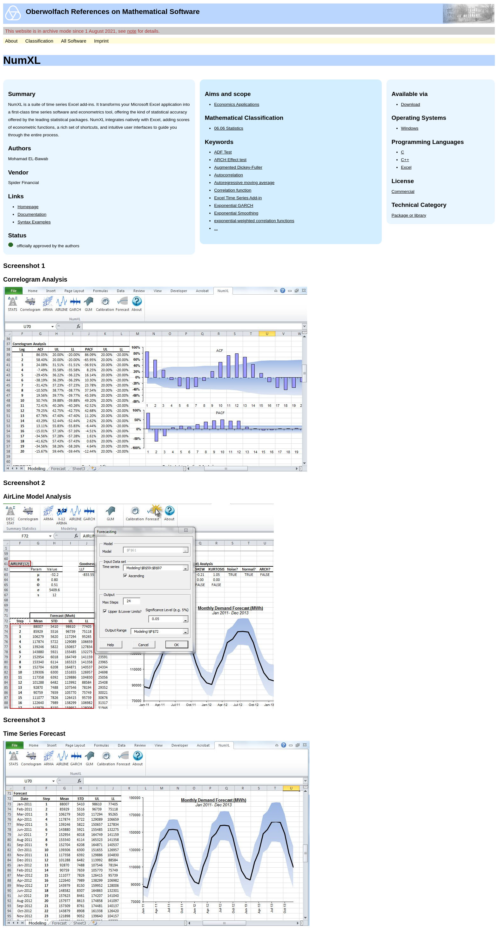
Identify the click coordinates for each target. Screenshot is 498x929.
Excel (406, 167)
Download (410, 104)
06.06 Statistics (228, 128)
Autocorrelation (228, 175)
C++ (405, 159)
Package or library (409, 215)
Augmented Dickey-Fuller (238, 167)
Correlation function (232, 190)
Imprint (101, 41)
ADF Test (223, 152)
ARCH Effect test (230, 159)
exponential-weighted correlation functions (254, 220)
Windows (410, 128)
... (216, 228)
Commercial (403, 191)
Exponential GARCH (233, 205)
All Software (73, 41)
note (131, 31)
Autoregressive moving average (244, 182)
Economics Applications (236, 104)
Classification (39, 41)
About (11, 41)
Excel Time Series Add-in (238, 197)
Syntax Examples (33, 222)
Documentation (31, 214)
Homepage (27, 206)
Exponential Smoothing (236, 213)
